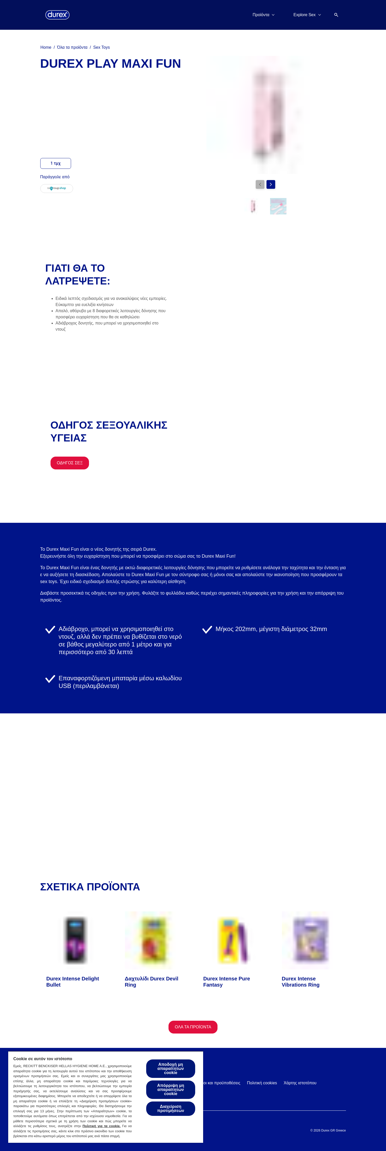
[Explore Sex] (304, 15)
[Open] (336, 14)
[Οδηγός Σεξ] (70, 463)
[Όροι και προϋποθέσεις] (219, 1083)
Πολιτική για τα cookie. (102, 1126)
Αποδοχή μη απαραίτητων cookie (170, 1068)
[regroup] (56, 188)
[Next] (270, 184)
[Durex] (57, 14)
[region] (105, 1097)
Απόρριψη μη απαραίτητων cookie (170, 1089)
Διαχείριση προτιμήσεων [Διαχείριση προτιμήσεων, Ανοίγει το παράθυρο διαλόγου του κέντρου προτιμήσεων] (170, 1108)
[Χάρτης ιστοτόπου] (300, 1083)
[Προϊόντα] (261, 15)
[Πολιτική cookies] (262, 1083)
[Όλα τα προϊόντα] (193, 1027)
